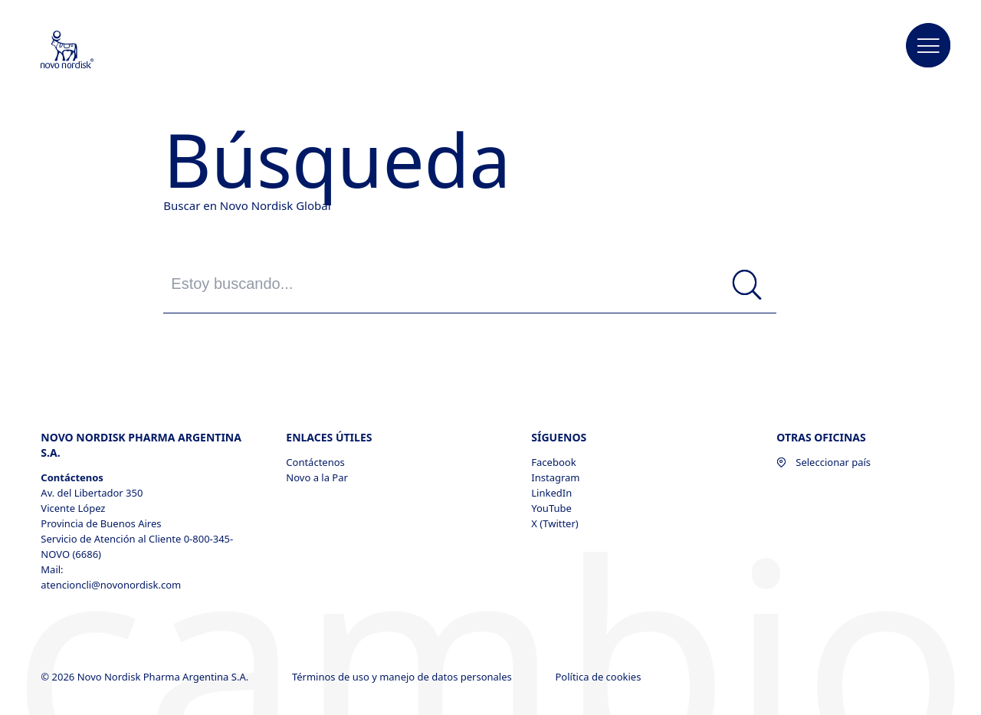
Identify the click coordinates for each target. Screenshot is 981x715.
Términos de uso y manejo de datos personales (403, 677)
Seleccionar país (823, 462)
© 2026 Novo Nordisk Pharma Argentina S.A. (146, 677)
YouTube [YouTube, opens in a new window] (551, 508)
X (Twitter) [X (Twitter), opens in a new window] (554, 523)
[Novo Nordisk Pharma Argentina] (87, 51)
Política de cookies (599, 677)
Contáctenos (315, 462)
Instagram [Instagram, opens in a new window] (555, 477)
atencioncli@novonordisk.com (111, 585)
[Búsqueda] (747, 285)
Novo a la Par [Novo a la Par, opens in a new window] (317, 477)
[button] (929, 46)
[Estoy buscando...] (469, 283)
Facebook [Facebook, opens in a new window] (553, 462)
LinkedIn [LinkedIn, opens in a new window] (551, 493)
